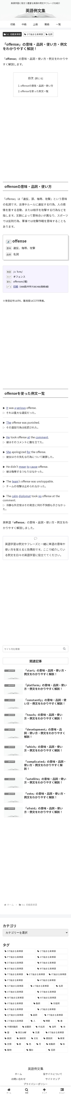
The (8, 422)
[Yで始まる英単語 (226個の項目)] (55, 1015)
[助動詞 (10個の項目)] (51, 1044)
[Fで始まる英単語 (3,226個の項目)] (19, 980)
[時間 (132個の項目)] (49, 1020)
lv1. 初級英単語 (12, 34)
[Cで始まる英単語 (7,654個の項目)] (52, 951)
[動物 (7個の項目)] (13, 1049)
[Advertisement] (35, 137)
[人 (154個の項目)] (35, 1020)
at (28, 437)
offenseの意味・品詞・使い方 (36, 85)
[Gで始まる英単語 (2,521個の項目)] (15, 985)
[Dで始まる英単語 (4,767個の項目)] (19, 962)
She (8, 452)
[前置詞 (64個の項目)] (27, 1026)
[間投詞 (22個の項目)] (49, 1038)
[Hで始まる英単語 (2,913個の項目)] (52, 980)
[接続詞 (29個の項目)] (22, 1038)
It (7, 408)
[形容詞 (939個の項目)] (58, 1003)
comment (42, 437)
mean (22, 466)
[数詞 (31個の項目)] (9, 1038)
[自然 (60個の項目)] (53, 1026)
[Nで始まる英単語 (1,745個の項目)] (52, 997)
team (15, 481)
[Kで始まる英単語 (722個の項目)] (19, 1009)
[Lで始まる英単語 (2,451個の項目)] (41, 985)
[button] (64, 648)
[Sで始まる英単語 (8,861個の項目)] (19, 951)
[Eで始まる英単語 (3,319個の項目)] (35, 974)
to (28, 466)
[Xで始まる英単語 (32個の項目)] (56, 1032)
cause (33, 466)
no (40, 496)
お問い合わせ (18, 1079)
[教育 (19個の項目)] (62, 1038)
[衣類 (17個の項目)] (8, 1044)
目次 (31, 78)
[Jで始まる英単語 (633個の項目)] (52, 1009)
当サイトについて (52, 1074)
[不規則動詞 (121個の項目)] (11, 1026)
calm (15, 496)
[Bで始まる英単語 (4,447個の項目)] (19, 968)
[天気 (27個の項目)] (35, 1038)
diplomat (25, 496)
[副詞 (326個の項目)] (35, 1015)
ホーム (18, 1074)
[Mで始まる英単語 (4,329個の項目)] (52, 968)
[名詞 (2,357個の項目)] (61, 985)
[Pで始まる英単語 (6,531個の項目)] (19, 957)
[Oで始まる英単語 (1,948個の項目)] (52, 991)
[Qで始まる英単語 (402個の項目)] (15, 1015)
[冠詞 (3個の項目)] (57, 1049)
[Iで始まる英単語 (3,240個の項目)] (57, 974)
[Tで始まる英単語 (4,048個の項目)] (13, 974)
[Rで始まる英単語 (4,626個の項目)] (52, 962)
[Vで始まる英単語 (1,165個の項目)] (17, 1003)
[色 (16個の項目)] (29, 1044)
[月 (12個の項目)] (39, 1044)
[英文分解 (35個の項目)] (22, 1032)
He (8, 437)
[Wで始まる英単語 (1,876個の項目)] (19, 997)
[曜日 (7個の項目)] (35, 1049)
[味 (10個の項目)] (63, 1044)
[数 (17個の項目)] (19, 1044)
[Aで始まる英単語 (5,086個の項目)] (52, 957)
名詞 (49, 34)
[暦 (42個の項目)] (8, 1032)
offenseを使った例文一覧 (34, 91)
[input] (35, 648)
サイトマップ (52, 1079)
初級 (15, 286)
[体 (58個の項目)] (63, 1026)
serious (21, 408)
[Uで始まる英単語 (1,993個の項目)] (19, 991)
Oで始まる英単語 (33, 34)
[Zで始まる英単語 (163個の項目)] (16, 1020)
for (28, 452)
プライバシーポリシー (36, 1084)
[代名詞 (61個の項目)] (40, 1026)
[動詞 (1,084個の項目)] (40, 1003)
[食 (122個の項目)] (62, 1020)
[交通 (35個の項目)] (37, 1032)
